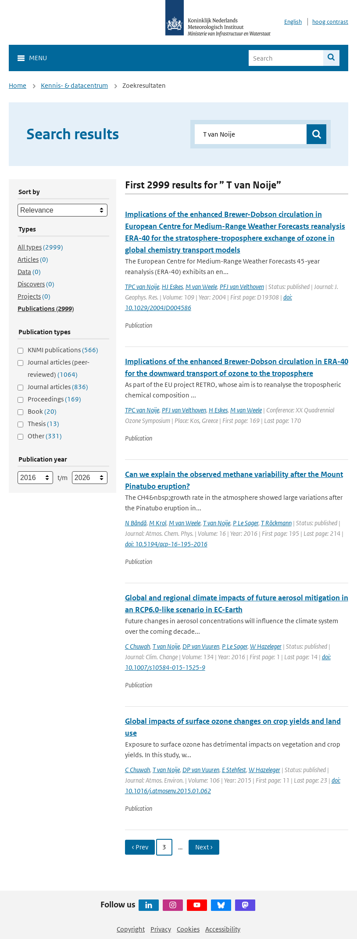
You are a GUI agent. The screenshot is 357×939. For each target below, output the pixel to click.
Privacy (160, 929)
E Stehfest (234, 770)
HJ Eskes (172, 286)
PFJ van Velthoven (242, 286)
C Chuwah (137, 646)
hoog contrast (330, 21)
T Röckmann (276, 523)
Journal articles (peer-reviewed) (58, 368)
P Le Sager (245, 523)
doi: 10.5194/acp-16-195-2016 (166, 544)
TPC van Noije (142, 286)
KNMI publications (63, 350)
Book (42, 411)
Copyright (131, 929)
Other (45, 436)
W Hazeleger (266, 646)
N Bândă (135, 523)
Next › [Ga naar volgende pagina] (204, 847)
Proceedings (54, 399)
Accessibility (222, 929)
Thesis (43, 423)
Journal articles (58, 387)
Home (17, 85)
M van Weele (201, 286)
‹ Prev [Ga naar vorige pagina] (140, 847)
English (293, 21)
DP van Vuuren (200, 646)
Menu (38, 58)
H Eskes (218, 410)
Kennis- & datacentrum (74, 85)
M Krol (157, 523)
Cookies (188, 929)
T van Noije (216, 523)
